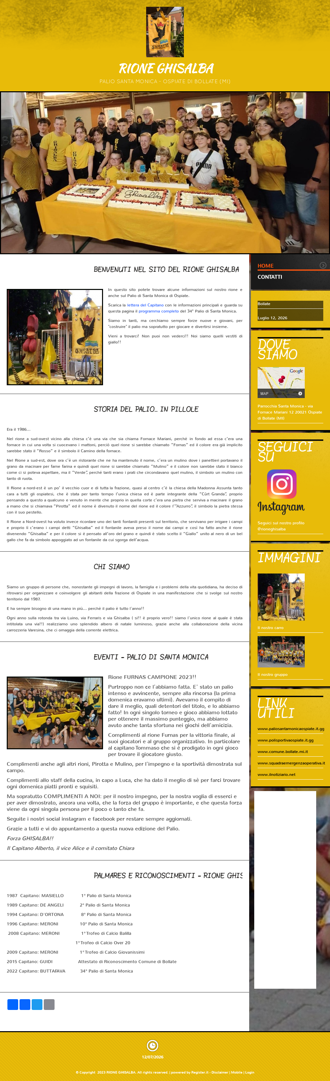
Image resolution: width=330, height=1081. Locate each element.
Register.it (199, 1072)
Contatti (270, 277)
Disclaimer (219, 1072)
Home (265, 266)
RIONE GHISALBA (165, 68)
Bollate (264, 303)
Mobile (236, 1072)
